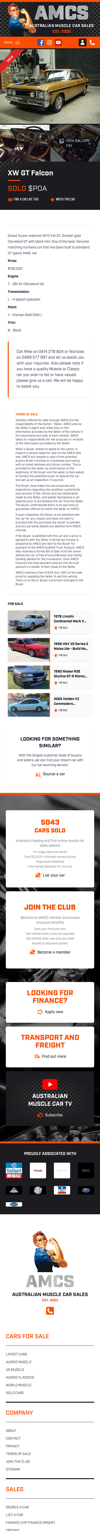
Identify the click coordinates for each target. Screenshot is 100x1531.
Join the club (18, 1462)
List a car (14, 1515)
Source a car (17, 1507)
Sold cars (15, 1393)
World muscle (19, 1385)
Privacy (12, 1446)
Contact (13, 1439)
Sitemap (13, 1469)
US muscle (15, 1370)
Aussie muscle (19, 1362)
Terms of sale (18, 1454)
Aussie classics (20, 1378)
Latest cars (16, 1354)
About (11, 1431)
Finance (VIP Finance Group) (30, 1523)
